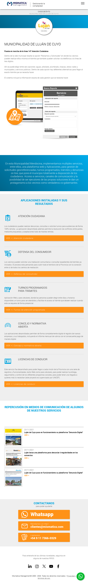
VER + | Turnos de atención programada (25, 310)
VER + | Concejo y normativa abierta (23, 345)
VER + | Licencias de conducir (20, 384)
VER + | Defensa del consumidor (21, 274)
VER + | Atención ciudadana (19, 238)
